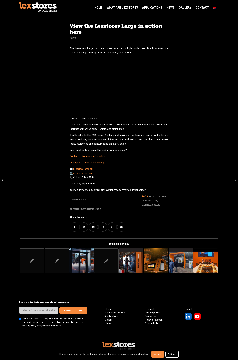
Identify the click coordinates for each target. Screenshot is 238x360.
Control (160, 196)
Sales (155, 204)
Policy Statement (154, 319)
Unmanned (94, 209)
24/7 (151, 196)
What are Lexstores (115, 312)
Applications (111, 316)
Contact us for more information (87, 156)
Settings (172, 354)
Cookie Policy (152, 323)
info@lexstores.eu (83, 168)
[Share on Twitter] (83, 227)
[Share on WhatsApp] (102, 227)
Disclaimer (150, 316)
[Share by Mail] (121, 227)
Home (108, 309)
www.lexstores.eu (82, 173)
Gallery (108, 319)
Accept (157, 354)
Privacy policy (152, 312)
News (73, 38)
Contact (149, 309)
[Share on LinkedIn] (112, 227)
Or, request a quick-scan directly (87, 162)
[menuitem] (98, 7)
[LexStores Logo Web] (38, 7)
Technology (78, 209)
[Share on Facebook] (74, 227)
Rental (146, 204)
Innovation (149, 200)
